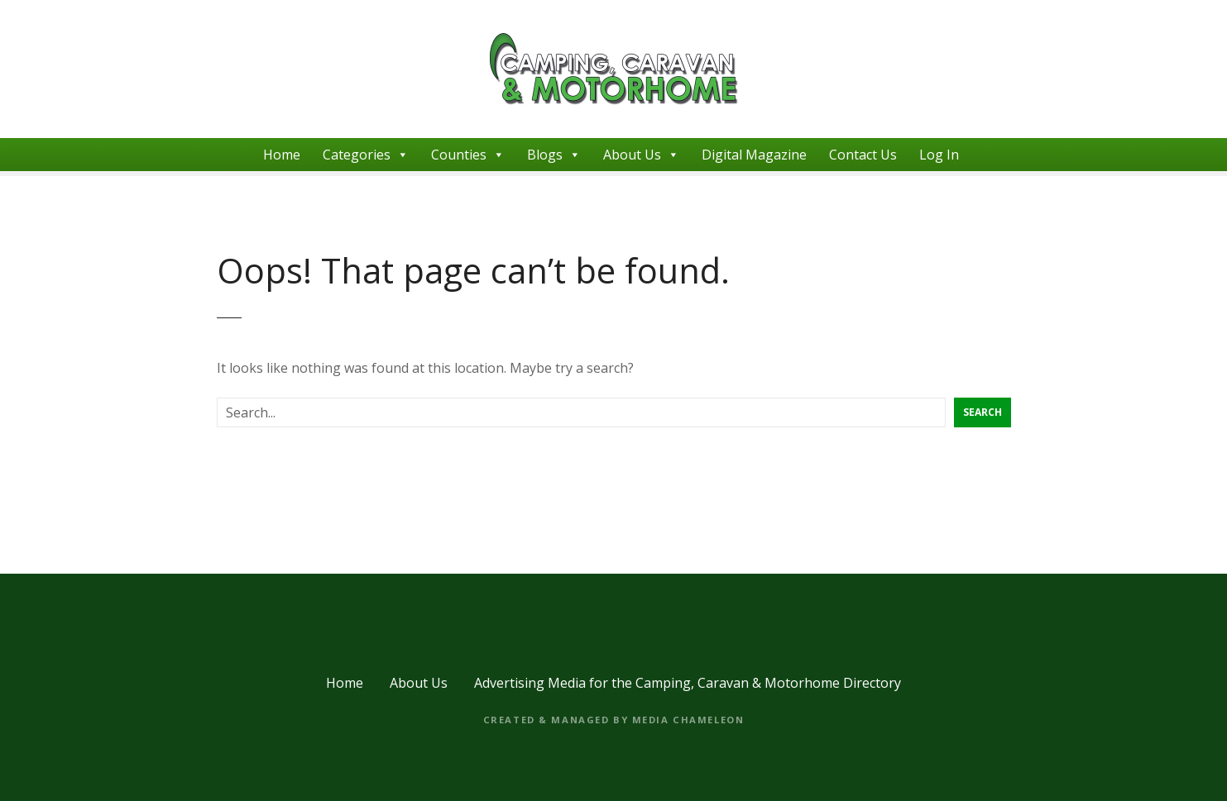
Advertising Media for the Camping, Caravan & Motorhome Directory (687, 683)
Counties (468, 154)
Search (982, 412)
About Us (641, 154)
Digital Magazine (754, 154)
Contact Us (863, 154)
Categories (366, 154)
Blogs (554, 154)
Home (281, 154)
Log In (939, 154)
